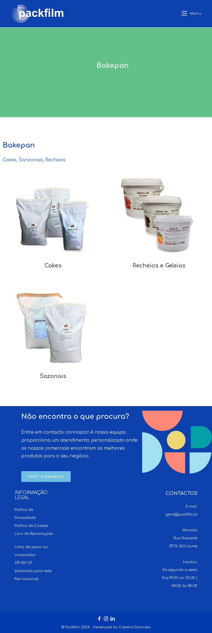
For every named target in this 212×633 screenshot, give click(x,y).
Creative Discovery (135, 627)
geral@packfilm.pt (181, 514)
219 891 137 (23, 563)
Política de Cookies (31, 526)
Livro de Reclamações (34, 534)
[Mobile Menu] (192, 13)
